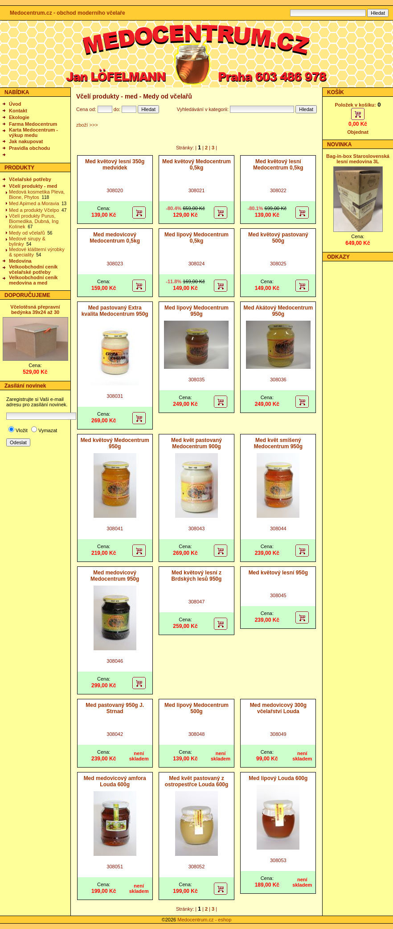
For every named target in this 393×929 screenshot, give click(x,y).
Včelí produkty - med (33, 186)
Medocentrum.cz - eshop (204, 919)
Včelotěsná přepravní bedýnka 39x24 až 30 (35, 309)
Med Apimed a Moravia (34, 203)
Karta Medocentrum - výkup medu (33, 132)
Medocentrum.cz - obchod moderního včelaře (67, 13)
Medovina (20, 261)
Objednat (357, 132)
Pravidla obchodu (29, 148)
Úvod (15, 104)
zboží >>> (87, 125)
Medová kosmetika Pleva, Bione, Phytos (37, 194)
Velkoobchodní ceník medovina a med (33, 280)
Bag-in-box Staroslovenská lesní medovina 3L (357, 158)
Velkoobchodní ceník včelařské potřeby (33, 269)
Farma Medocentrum (33, 124)
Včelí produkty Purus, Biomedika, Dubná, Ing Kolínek (33, 221)
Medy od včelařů (27, 232)
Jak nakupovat (26, 141)
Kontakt (18, 110)
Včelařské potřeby (30, 179)
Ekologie (19, 117)
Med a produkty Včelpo (34, 210)
